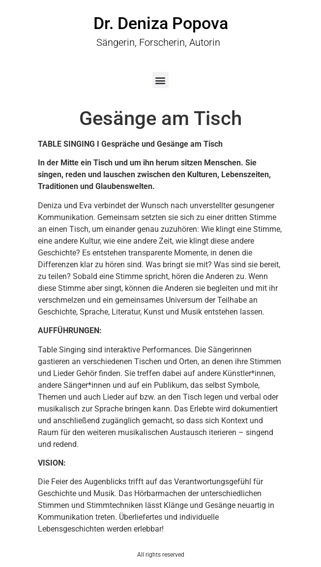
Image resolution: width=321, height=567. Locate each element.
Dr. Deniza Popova (160, 23)
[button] (160, 80)
